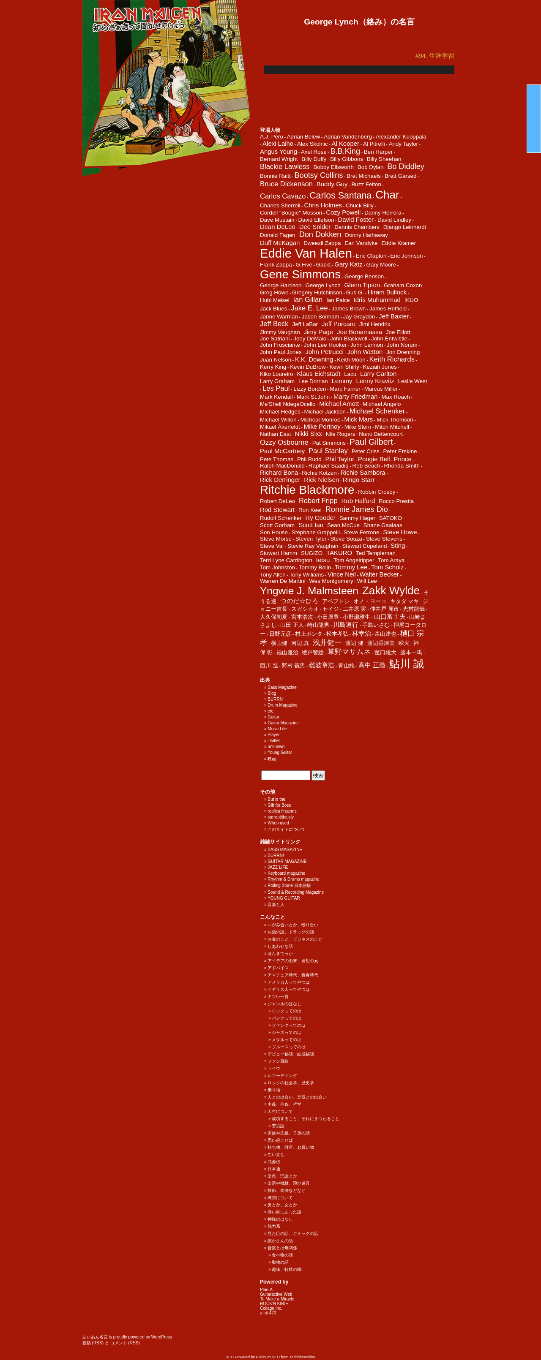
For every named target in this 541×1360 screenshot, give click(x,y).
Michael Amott (339, 403)
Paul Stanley (328, 451)
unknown (276, 746)
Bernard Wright (279, 159)
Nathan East (275, 434)
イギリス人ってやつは (289, 989)
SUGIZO (311, 553)
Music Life (277, 728)
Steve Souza (346, 539)
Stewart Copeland (364, 546)
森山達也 (385, 634)
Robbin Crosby (376, 492)
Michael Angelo (382, 404)
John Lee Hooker (325, 345)
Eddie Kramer (398, 243)
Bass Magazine (282, 687)
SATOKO (390, 518)
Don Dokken (320, 234)
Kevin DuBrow (307, 367)
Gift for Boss (279, 805)
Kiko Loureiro (276, 374)
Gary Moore (381, 264)
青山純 (346, 665)
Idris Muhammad (377, 299)
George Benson (364, 276)
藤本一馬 (411, 652)
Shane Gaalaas (382, 525)
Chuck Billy (360, 205)
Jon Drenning (403, 352)
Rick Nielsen (321, 479)
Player (273, 734)
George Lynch (322, 285)
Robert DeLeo (277, 501)
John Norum (402, 345)
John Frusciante (280, 345)
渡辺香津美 (381, 643)
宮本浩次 (302, 617)
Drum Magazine (283, 705)
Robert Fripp (318, 501)
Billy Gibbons (346, 159)
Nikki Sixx (308, 433)
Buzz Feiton (366, 184)
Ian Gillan (308, 300)
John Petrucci (324, 351)
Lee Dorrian (313, 381)
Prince (402, 458)
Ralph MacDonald (282, 465)
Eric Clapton (371, 256)
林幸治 (361, 633)
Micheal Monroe (321, 419)
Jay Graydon (359, 316)
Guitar (273, 717)
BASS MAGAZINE (285, 849)
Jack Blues (273, 308)
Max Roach (395, 397)
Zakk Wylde (391, 590)
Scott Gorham (277, 525)
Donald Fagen (277, 235)
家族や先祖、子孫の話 (289, 1133)
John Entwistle (389, 338)
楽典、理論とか (282, 1176)
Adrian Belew (303, 136)
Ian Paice (338, 300)
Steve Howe (400, 532)
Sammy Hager (357, 518)
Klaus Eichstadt (318, 373)
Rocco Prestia (396, 501)
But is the (276, 799)
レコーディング (282, 1075)
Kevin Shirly (344, 367)
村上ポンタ (308, 634)
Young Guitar (280, 752)
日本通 (274, 1169)
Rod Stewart (277, 509)
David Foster (356, 219)
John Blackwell (348, 338)
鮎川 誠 (406, 663)
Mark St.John (313, 397)
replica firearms (282, 811)
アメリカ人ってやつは (289, 982)
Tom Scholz (387, 567)
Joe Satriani (275, 338)
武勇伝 (274, 1161)
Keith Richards (392, 359)
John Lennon (366, 345)
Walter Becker (379, 574)
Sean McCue (343, 525)
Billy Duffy (313, 159)
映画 (272, 758)
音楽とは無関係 (282, 1248)
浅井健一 (327, 643)
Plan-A (266, 1289)
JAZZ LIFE (278, 867)
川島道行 (345, 624)
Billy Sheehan (384, 159)
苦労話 (278, 1125)
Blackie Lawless (285, 167)
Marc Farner (345, 389)
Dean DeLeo (277, 226)
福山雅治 (287, 652)
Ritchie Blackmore (307, 489)
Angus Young (278, 151)
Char (387, 194)
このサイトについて (287, 829)
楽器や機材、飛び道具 (289, 1183)
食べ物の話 (282, 1255)
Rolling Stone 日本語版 (289, 885)
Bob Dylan (371, 167)
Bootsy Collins (319, 175)
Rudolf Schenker (281, 518)
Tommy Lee (351, 567)
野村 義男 (294, 665)
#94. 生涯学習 (434, 55)
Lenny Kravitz (375, 380)
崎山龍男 (318, 625)
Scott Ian (310, 524)
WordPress (161, 1337)
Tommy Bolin (315, 567)
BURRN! (276, 855)
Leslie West (412, 381)
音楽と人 (276, 904)
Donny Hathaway (366, 235)
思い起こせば (280, 1140)
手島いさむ (376, 625)
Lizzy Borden (309, 389)
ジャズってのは (286, 1032)
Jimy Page (318, 331)
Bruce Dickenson (286, 184)
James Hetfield (388, 308)
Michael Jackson (325, 411)
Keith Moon (351, 359)
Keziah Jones (380, 367)
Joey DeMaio (309, 338)
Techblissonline (302, 1357)
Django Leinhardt (404, 227)
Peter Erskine (400, 451)
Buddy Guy (332, 184)
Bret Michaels (364, 176)
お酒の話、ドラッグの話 (291, 932)
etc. (271, 711)
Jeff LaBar (305, 324)
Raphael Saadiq (329, 465)
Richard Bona (279, 472)
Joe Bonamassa (359, 331)
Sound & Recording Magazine (296, 892)
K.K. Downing (314, 359)
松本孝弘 (337, 634)
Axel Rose (314, 152)
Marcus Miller (381, 389)
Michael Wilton (278, 419)
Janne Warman (279, 316)
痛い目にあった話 (284, 1212)
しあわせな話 (280, 946)
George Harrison (281, 285)
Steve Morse (276, 539)
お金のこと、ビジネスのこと (295, 939)
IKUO (411, 300)
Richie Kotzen (319, 473)
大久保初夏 (273, 617)
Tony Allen (273, 574)
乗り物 (274, 1090)
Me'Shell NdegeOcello (287, 404)
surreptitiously (281, 817)
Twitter (274, 740)
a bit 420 (268, 1313)
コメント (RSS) (125, 1343)
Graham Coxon (403, 285)
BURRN (275, 699)
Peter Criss (366, 451)
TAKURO (339, 552)
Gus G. (355, 292)
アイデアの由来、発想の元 (293, 960)
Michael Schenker (377, 411)
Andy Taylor (403, 144)
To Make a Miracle (277, 1299)
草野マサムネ (349, 652)
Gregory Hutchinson (317, 292)
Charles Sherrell (280, 205)
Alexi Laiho (277, 143)
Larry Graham (277, 381)
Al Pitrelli (374, 144)
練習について (280, 1197)
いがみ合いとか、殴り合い (293, 924)
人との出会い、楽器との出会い (297, 1097)
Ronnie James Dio (356, 509)
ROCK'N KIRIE (274, 1303)
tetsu (323, 559)
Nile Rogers (340, 434)
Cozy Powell (343, 212)
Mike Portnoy (322, 426)
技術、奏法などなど (287, 1190)
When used (278, 823)
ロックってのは (286, 1011)
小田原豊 (328, 617)
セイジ (330, 609)
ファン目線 (278, 1061)
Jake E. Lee (309, 308)
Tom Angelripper (353, 560)
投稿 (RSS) (93, 1343)
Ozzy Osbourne (284, 442)
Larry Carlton (378, 373)
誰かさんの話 (280, 1240)
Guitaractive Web (276, 1294)
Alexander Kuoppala (401, 136)
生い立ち (276, 1154)
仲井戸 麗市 (384, 609)
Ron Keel (310, 510)
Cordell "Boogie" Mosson (291, 212)
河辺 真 (300, 643)
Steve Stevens (384, 539)
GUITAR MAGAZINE (287, 861)
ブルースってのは (289, 1046)
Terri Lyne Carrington (286, 560)
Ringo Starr (358, 479)
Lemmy (342, 380)
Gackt (323, 264)
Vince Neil (342, 574)
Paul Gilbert (371, 441)
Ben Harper (378, 152)
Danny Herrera (382, 212)
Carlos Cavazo (283, 196)
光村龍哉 (414, 609)
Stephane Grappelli (316, 532)
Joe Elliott (398, 332)
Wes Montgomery (331, 581)
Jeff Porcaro (338, 323)
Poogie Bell (374, 458)
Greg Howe (274, 292)
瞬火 (404, 643)
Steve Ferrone (361, 532)
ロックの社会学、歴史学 (291, 1082)
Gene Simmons (300, 274)
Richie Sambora (362, 472)
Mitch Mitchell (392, 427)
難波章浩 (321, 665)
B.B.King (346, 151)
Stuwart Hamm (278, 553)
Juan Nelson (275, 359)
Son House (274, 532)
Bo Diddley (405, 166)
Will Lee (367, 581)
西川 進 (269, 665)
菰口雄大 (385, 652)
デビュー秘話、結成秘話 (291, 1054)
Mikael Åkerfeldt (280, 427)
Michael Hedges (280, 411)
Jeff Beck (274, 324)
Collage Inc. (271, 1308)
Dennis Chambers (357, 227)
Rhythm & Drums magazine (293, 879)
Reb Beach (366, 465)
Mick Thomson (395, 419)
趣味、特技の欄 (286, 1269)
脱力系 (274, 1226)
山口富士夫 (390, 616)
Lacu (350, 374)
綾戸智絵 (313, 652)
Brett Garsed (401, 176)
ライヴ (274, 1068)
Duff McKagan (280, 242)
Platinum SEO (268, 1357)
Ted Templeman (376, 553)
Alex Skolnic (312, 144)
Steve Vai (272, 546)
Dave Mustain (277, 220)
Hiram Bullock (387, 292)
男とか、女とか (282, 1204)
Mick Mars (358, 419)
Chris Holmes (323, 205)
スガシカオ (305, 609)
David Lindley (394, 220)
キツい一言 (278, 996)
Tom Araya (391, 560)
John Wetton (365, 351)
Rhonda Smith (401, 465)
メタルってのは (286, 1039)
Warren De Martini (283, 581)
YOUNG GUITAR (284, 898)
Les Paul (276, 388)
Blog (272, 693)
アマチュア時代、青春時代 (293, 975)
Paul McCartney (282, 450)
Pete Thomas (276, 459)
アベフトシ (336, 601)
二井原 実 (354, 609)
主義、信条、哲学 (284, 1104)
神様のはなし (280, 1219)
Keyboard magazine (286, 873)
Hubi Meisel (275, 300)
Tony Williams (307, 574)
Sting (398, 545)
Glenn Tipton (362, 284)
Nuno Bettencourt (381, 434)
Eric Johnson (406, 256)
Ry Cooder (320, 517)
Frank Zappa (276, 264)
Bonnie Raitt (275, 176)
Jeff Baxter (394, 316)
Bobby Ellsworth (333, 167)
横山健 (279, 643)
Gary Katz (348, 264)
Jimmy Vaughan (280, 332)
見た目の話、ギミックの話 (293, 1233)
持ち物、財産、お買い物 (291, 1147)
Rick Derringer (280, 479)
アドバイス (278, 968)
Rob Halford (358, 500)
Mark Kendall (276, 397)
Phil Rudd (309, 459)
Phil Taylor (340, 458)
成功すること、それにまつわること (305, 1118)
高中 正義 (371, 665)
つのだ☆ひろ (299, 600)
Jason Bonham (320, 316)
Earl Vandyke (360, 243)
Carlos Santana (340, 195)
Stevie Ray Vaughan (313, 546)
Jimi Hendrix (374, 324)
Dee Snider (315, 226)
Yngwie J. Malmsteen (309, 590)
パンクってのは (286, 1018)
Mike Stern (358, 427)
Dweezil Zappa (322, 243)
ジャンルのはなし (284, 1003)
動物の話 (280, 1262)
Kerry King (273, 367)
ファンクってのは (289, 1025)
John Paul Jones (281, 352)
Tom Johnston (277, 567)
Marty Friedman (355, 396)
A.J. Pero (271, 136)
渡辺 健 (354, 643)
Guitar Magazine (283, 723)
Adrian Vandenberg (348, 136)
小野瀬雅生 (356, 617)
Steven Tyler (311, 539)
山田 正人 (292, 625)
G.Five (303, 264)
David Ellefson (316, 220)
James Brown (348, 308)
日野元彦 (280, 634)
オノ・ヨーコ (369, 601)
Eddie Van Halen (306, 253)
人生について (280, 1111)
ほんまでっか (280, 953)
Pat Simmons (329, 443)
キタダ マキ (404, 601)
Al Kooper (346, 143)
